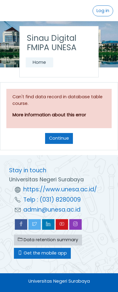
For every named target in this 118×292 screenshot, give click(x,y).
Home (39, 62)
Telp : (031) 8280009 (52, 200)
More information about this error (49, 115)
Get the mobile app (42, 253)
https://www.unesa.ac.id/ (60, 189)
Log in (103, 11)
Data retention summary (48, 240)
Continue (59, 138)
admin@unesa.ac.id (51, 210)
